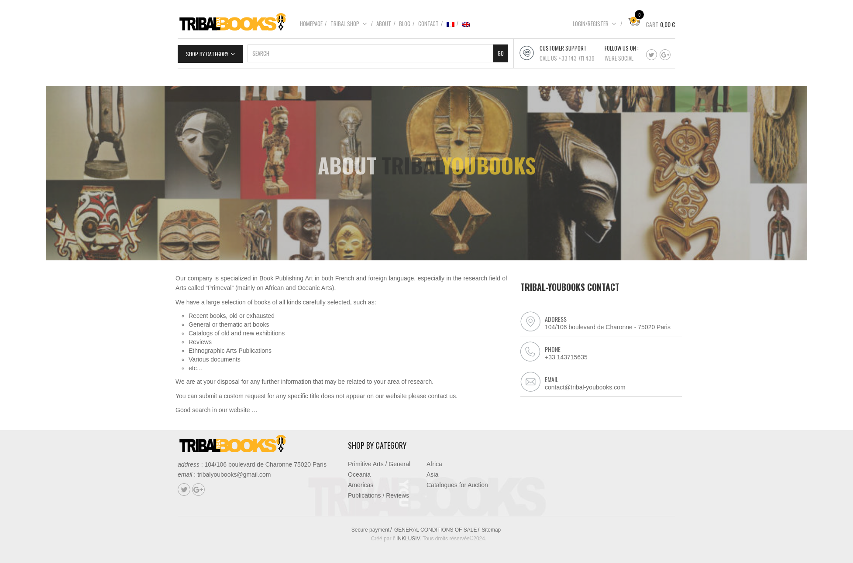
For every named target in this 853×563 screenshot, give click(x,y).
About (383, 23)
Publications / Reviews (378, 495)
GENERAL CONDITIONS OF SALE (435, 530)
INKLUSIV (408, 539)
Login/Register (594, 23)
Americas (360, 484)
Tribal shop (348, 23)
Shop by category (207, 54)
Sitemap (491, 530)
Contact (428, 23)
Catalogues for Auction (457, 484)
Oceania (359, 474)
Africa (434, 464)
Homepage (311, 23)
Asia (432, 474)
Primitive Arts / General (379, 464)
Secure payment (370, 530)
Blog (404, 23)
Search (260, 53)
